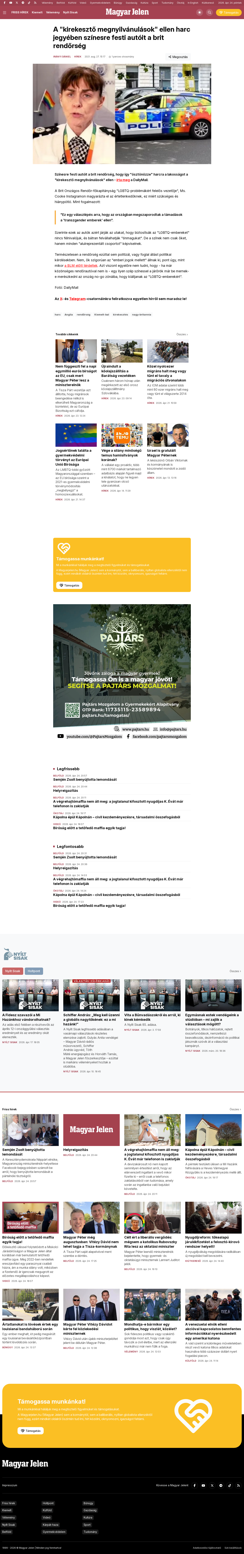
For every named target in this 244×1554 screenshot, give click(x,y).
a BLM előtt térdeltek (81, 266)
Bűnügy (118, 2)
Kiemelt (37, 12)
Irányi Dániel (62, 56)
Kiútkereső (208, 2)
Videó (83, 2)
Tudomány (167, 2)
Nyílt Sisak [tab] (12, 971)
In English (193, 2)
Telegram (77, 299)
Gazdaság (131, 2)
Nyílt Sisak (70, 12)
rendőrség (83, 314)
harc (58, 314)
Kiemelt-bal (101, 314)
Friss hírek (8, 1503)
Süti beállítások (233, 1547)
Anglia (69, 314)
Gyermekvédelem (100, 2)
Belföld (61, 2)
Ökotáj (180, 2)
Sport (155, 2)
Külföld (72, 2)
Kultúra (144, 2)
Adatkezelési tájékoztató (207, 1547)
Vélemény (47, 2)
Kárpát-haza (50, 1524)
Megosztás (178, 57)
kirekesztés (120, 314)
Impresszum (9, 1485)
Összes (183, 334)
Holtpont (48, 1503)
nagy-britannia (141, 314)
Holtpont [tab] (34, 971)
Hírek (77, 56)
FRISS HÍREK (19, 12)
